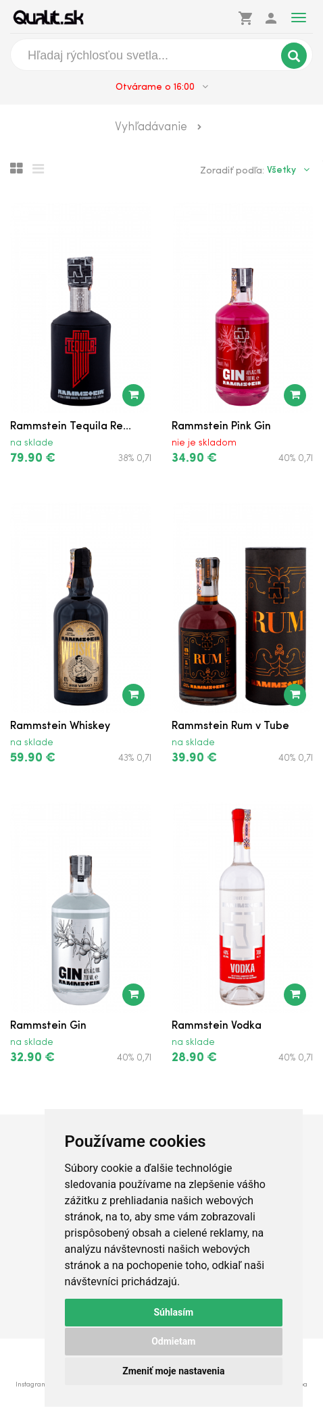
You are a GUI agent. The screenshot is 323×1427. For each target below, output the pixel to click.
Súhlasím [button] (173, 1312)
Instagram (31, 1385)
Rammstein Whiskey (60, 726)
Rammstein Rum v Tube (230, 726)
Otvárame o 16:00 (162, 87)
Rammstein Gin (48, 1026)
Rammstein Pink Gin (221, 426)
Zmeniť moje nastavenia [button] (173, 1371)
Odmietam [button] (173, 1341)
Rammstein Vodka (217, 1026)
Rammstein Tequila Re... (70, 426)
